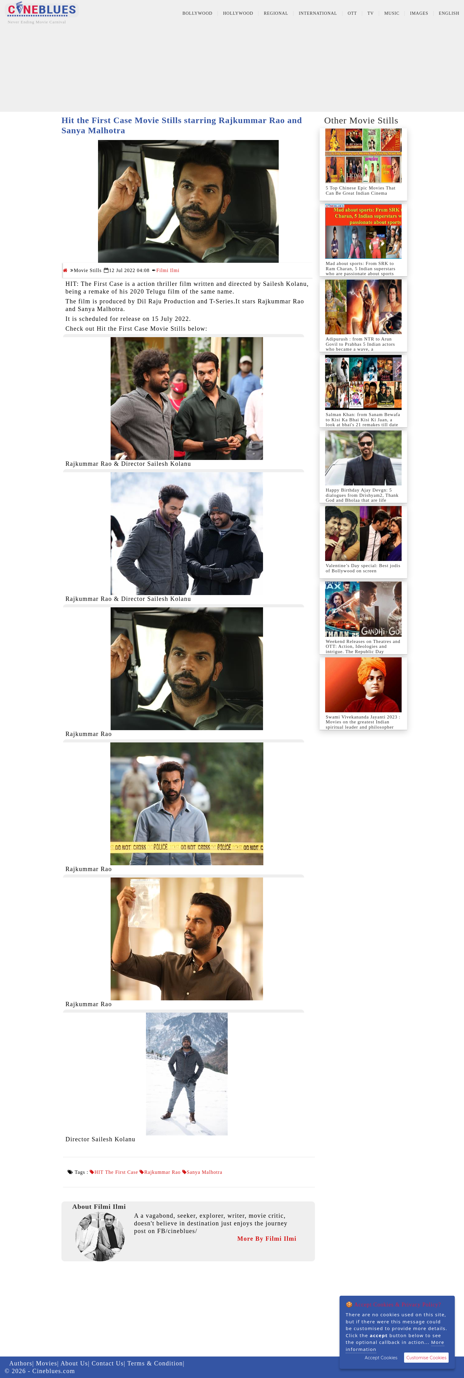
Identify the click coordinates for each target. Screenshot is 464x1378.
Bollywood (198, 13)
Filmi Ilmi (167, 270)
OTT (352, 13)
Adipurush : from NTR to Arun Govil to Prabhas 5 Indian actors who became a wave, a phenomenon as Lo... (360, 347)
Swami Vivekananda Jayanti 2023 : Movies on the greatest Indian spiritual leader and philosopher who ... (363, 724)
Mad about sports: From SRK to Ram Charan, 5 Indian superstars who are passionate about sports (360, 268)
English (449, 13)
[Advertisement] (232, 69)
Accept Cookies (381, 1357)
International (318, 13)
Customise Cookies (426, 1357)
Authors (20, 1363)
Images (419, 13)
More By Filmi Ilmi (267, 1238)
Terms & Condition (155, 1363)
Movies (46, 1363)
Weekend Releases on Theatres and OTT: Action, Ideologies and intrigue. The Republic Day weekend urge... (363, 649)
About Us (74, 1363)
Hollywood (238, 13)
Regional (276, 13)
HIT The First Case (116, 1172)
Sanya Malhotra (204, 1172)
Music (391, 13)
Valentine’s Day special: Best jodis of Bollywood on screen (363, 568)
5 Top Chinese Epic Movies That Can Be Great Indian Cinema (360, 190)
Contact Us (108, 1363)
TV (371, 13)
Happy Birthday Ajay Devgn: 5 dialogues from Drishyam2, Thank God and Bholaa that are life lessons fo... (362, 498)
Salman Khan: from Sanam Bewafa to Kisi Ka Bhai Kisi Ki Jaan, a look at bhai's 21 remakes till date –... (363, 422)
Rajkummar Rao (162, 1172)
